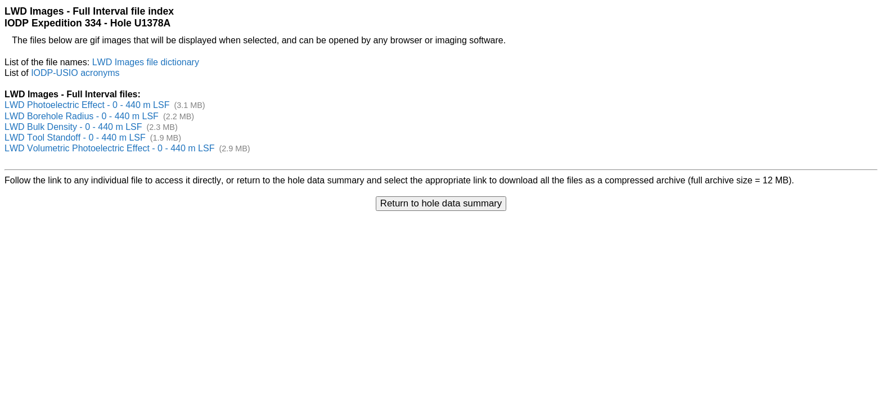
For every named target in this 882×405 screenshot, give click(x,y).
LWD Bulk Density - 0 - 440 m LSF (73, 127)
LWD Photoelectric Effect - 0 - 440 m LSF (86, 105)
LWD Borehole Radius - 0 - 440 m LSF (81, 116)
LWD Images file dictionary (145, 62)
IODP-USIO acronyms (75, 73)
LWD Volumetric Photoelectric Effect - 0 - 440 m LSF (109, 148)
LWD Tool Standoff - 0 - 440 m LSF (75, 137)
